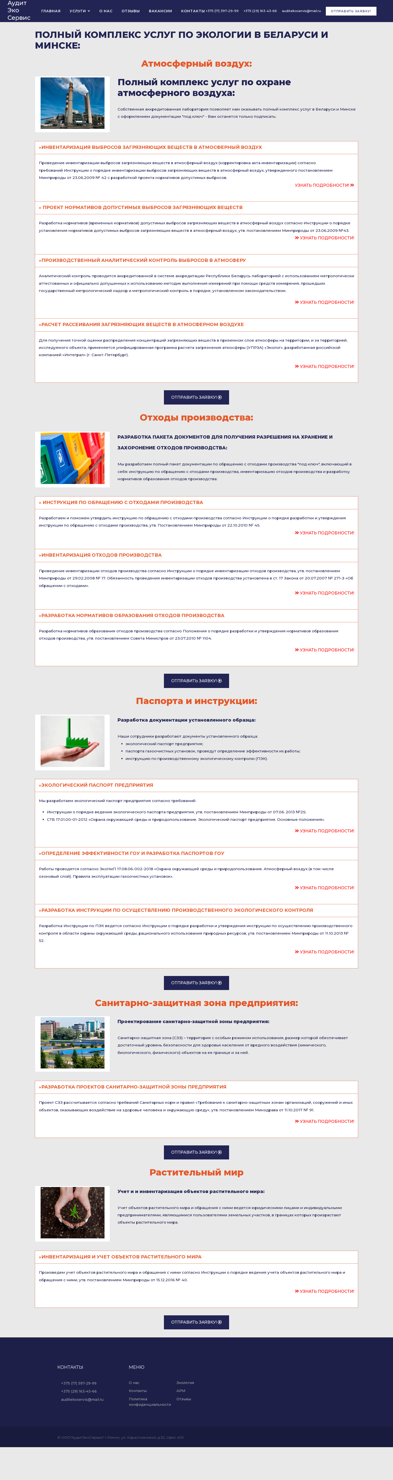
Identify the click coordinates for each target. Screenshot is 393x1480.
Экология (185, 1415)
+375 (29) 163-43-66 (260, 11)
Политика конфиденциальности (150, 1435)
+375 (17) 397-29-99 (222, 11)
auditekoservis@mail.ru (301, 11)
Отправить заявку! (351, 11)
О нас (106, 11)
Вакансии (160, 11)
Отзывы (131, 11)
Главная (51, 11)
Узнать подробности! (324, 187)
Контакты (193, 11)
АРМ (180, 1424)
